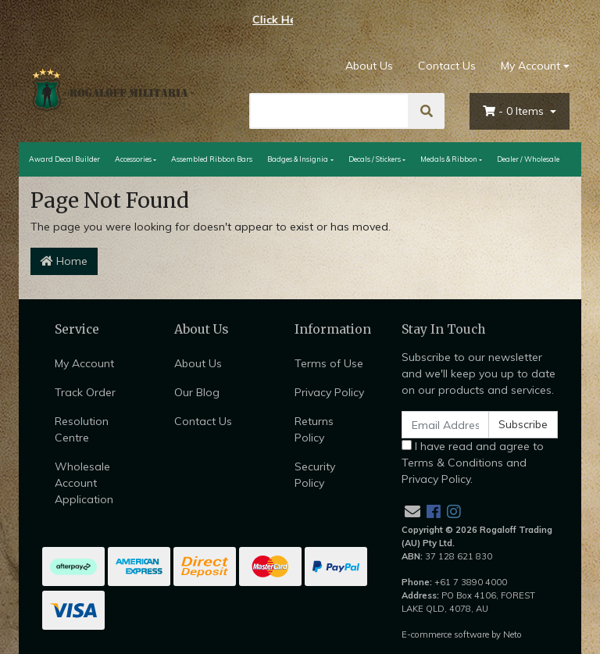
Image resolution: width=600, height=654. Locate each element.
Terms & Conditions (452, 463)
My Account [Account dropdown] (530, 66)
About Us (369, 66)
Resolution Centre (82, 429)
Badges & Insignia (297, 159)
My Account (84, 363)
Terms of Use (329, 363)
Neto (512, 634)
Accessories (133, 159)
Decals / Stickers (374, 159)
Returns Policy (314, 429)
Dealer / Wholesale (528, 159)
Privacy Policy (329, 392)
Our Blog (197, 392)
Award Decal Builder (64, 159)
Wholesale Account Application (84, 482)
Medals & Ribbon (448, 159)
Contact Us (447, 66)
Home (64, 261)
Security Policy (315, 474)
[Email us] (412, 511)
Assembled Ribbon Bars (211, 159)
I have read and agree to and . (473, 462)
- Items (515, 111)
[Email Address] (445, 424)
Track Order (85, 392)
